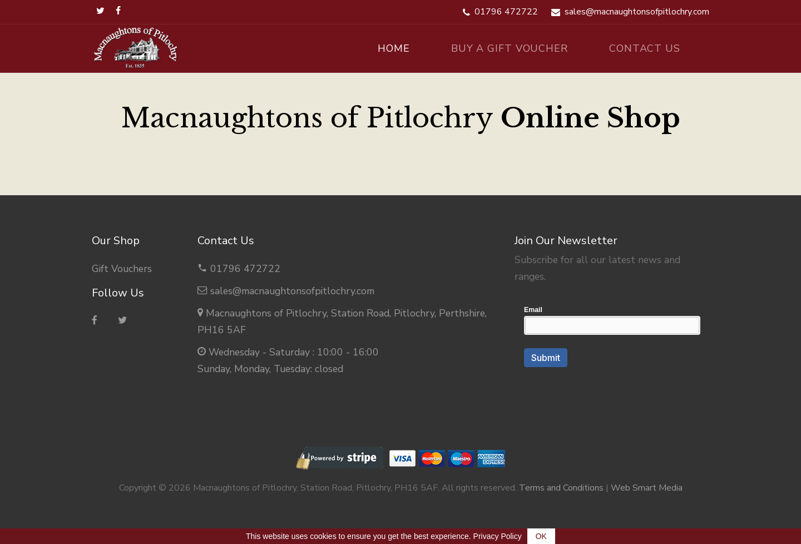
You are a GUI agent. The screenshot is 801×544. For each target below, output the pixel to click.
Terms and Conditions (561, 488)
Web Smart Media (647, 488)
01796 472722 (245, 268)
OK (541, 536)
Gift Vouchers (122, 268)
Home (394, 48)
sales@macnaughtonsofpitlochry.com (292, 291)
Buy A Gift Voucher (509, 48)
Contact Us (644, 48)
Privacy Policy (497, 536)
